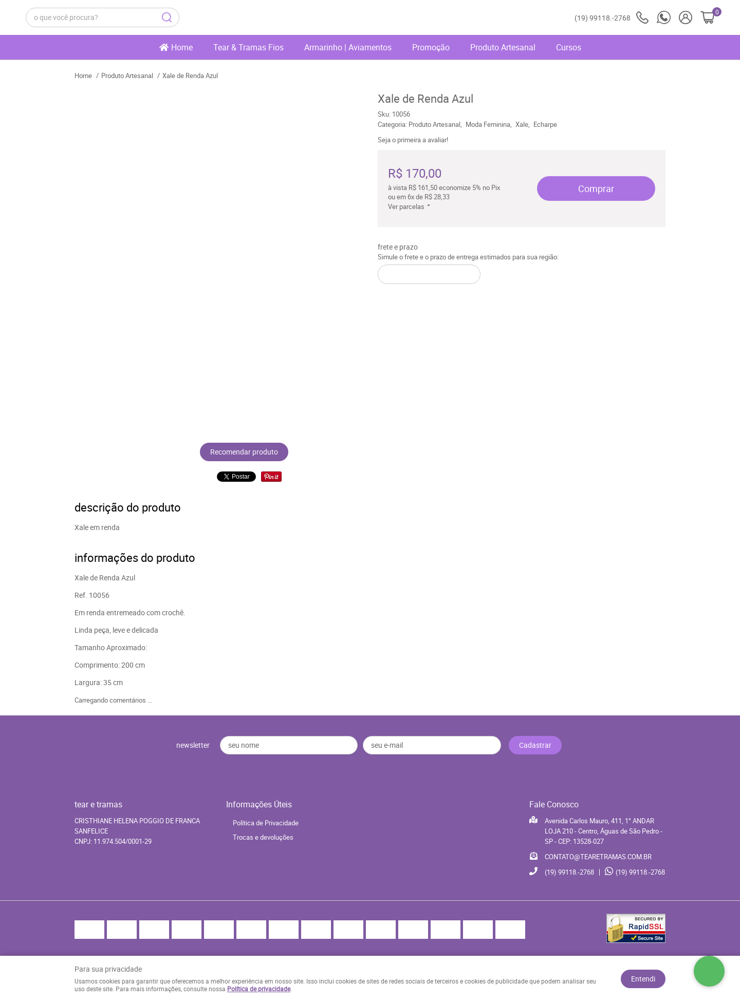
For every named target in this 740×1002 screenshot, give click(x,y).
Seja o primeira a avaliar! (413, 139)
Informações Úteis (259, 804)
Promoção (431, 47)
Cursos (568, 47)
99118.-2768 (612, 18)
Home (182, 47)
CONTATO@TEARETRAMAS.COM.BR (598, 856)
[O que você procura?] (167, 17)
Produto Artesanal (502, 47)
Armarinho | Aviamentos (348, 47)
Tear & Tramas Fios (248, 47)
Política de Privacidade (266, 822)
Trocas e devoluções (263, 837)
